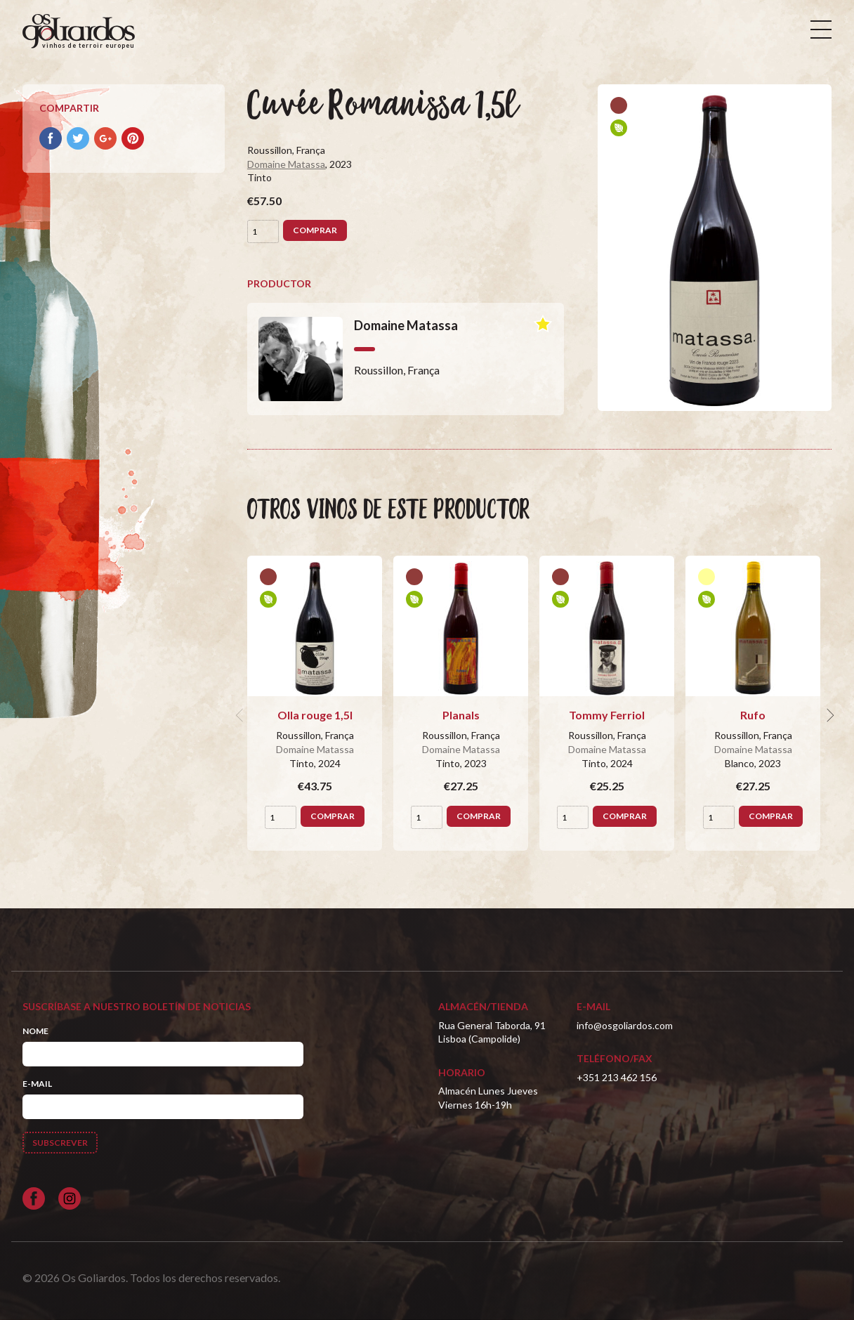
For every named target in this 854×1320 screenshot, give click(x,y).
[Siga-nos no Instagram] (69, 1198)
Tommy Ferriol (607, 714)
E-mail (37, 1083)
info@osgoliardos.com (625, 1025)
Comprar (315, 230)
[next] (828, 715)
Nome (35, 1031)
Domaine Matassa (286, 164)
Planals (461, 714)
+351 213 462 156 (617, 1077)
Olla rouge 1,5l (315, 714)
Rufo (753, 714)
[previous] (241, 715)
